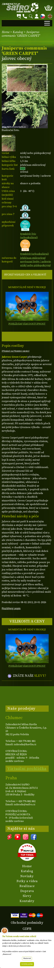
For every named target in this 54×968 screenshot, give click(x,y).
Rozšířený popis (11, 608)
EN (49, 15)
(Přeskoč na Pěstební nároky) (15, 351)
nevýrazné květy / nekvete (35, 261)
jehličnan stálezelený (33, 258)
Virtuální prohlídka (27, 768)
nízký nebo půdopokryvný (35, 265)
